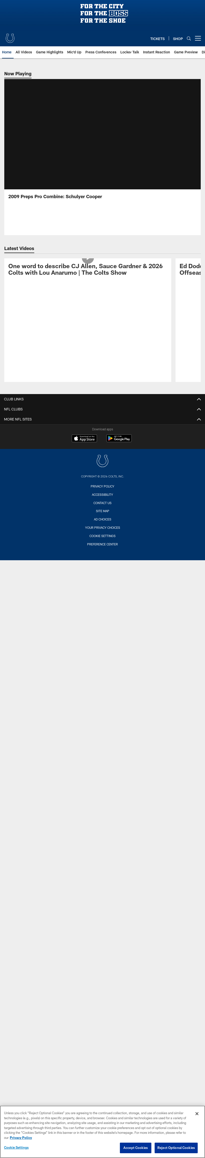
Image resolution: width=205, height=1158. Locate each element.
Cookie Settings (102, 536)
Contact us (102, 503)
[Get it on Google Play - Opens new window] (119, 441)
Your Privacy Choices (102, 527)
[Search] (189, 38)
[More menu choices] (198, 38)
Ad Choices (102, 519)
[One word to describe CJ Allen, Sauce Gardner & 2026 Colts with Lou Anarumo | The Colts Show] (87, 270)
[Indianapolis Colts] (102, 461)
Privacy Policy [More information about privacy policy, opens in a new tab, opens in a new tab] (21, 1138)
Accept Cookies (135, 1148)
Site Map (102, 511)
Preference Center (102, 544)
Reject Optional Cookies (176, 1148)
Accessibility (102, 494)
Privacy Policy (102, 486)
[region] (102, 1132)
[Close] (196, 1113)
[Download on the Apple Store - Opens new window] (84, 439)
